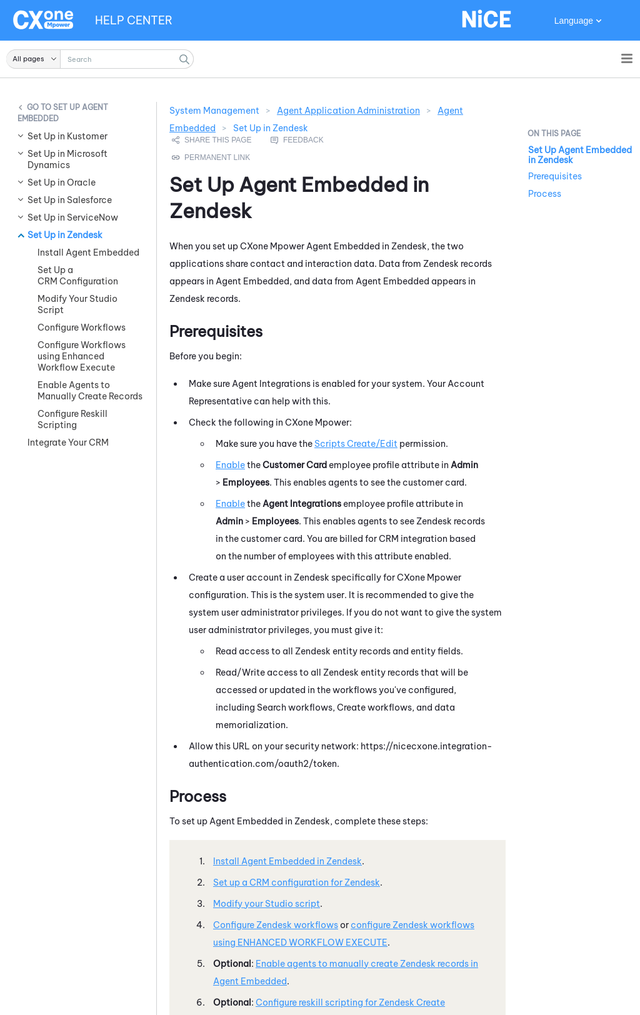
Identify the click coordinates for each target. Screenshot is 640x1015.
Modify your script (266, 903)
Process (544, 193)
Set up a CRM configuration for (296, 882)
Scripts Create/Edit (356, 443)
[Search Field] (100, 59)
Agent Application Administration (348, 110)
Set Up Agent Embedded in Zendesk (580, 155)
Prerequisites (555, 176)
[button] (33, 59)
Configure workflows (275, 925)
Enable (230, 465)
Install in (287, 861)
